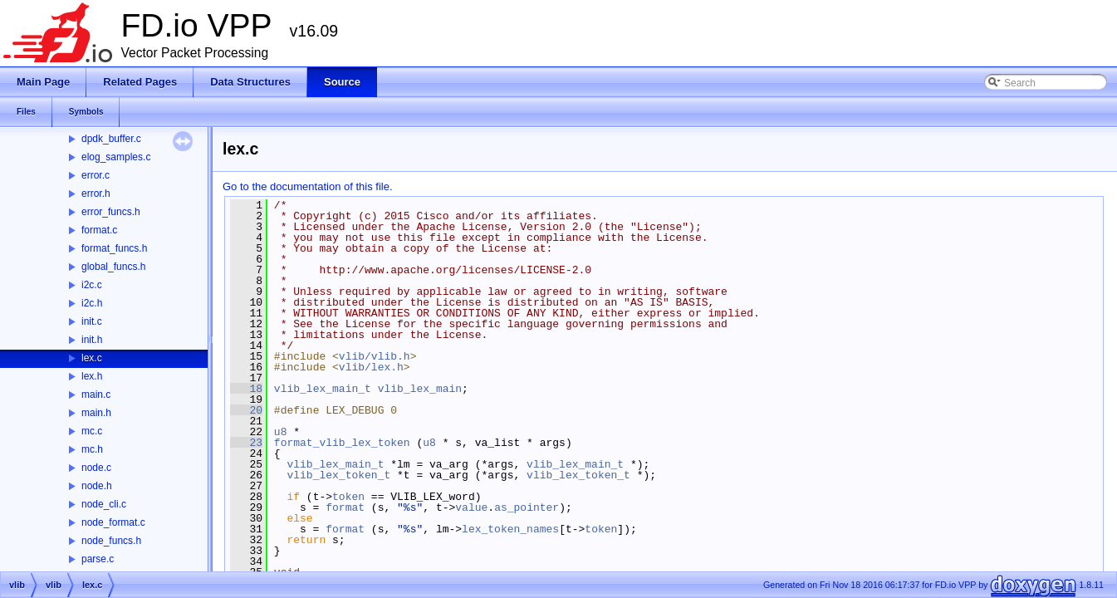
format (345, 507)
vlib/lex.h (371, 367)
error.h (95, 193)
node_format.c (113, 522)
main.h (96, 413)
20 (246, 410)
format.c (99, 230)
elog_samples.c (115, 157)
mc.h (92, 449)
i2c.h (91, 303)
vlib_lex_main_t (322, 388)
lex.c (91, 358)
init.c (91, 321)
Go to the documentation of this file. (308, 186)
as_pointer (526, 507)
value (471, 507)
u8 (280, 431)
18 (246, 388)
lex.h (91, 376)
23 (246, 442)
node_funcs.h (111, 541)
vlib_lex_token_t (338, 475)
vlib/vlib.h (374, 356)
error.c (95, 175)
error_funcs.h (110, 212)
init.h (91, 340)
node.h (96, 486)
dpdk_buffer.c (111, 139)
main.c (95, 394)
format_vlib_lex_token (342, 442)
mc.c (91, 431)
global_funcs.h (113, 266)
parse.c (97, 559)
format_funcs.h (114, 248)
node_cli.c (103, 504)
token (348, 496)
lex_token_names (510, 529)
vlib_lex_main (420, 388)
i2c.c (91, 285)
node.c (96, 467)
